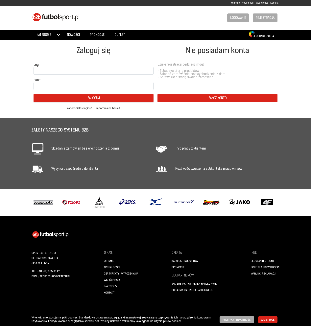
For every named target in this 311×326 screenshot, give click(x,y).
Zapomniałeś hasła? (108, 108)
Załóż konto (217, 98)
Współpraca (262, 3)
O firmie (235, 3)
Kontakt (274, 3)
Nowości (73, 35)
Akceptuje (268, 319)
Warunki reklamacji (263, 273)
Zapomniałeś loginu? (79, 108)
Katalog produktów (185, 261)
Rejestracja (265, 18)
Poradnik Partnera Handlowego (192, 290)
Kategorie (43, 35)
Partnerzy (110, 286)
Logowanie (238, 18)
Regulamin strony (262, 261)
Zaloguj (93, 98)
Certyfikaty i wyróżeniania (121, 273)
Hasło (37, 80)
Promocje (97, 35)
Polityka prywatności (265, 267)
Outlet (119, 35)
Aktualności (248, 3)
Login (37, 65)
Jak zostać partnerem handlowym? (194, 283)
